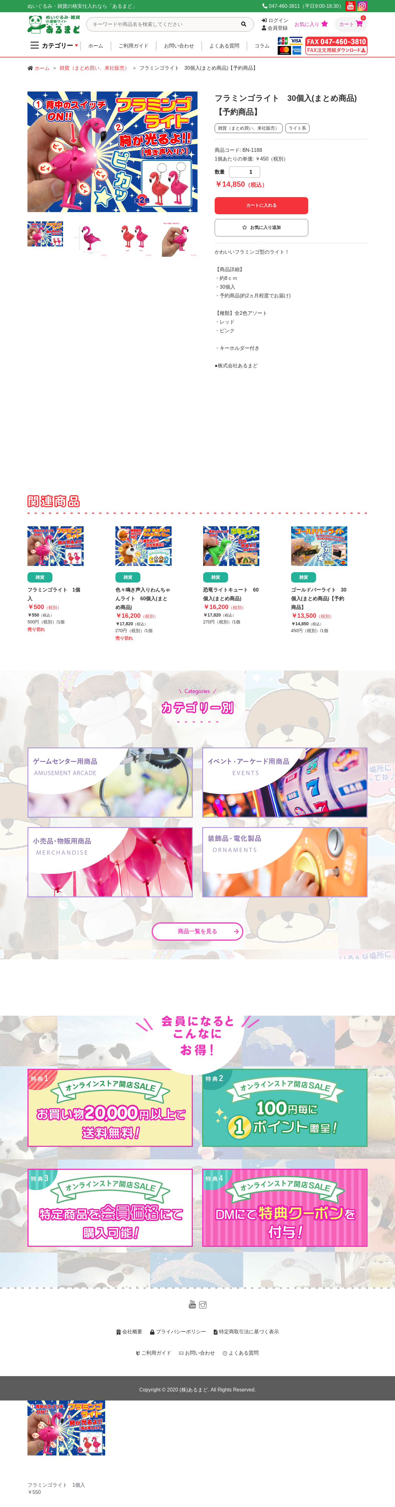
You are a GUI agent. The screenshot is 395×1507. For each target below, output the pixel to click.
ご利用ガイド (134, 45)
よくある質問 (224, 45)
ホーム (95, 45)
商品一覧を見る (208, 931)
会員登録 (275, 28)
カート (352, 22)
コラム (262, 45)
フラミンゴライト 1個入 (53, 594)
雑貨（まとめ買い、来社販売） (94, 68)
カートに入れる (261, 205)
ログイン (275, 20)
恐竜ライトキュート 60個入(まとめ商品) (231, 594)
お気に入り (311, 24)
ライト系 (297, 128)
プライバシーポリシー (178, 1331)
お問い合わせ (179, 45)
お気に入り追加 (261, 227)
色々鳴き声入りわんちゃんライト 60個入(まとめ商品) (142, 598)
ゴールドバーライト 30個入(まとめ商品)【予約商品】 (319, 598)
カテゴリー (52, 45)
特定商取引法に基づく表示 (246, 1331)
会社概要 (129, 1331)
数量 (220, 172)
